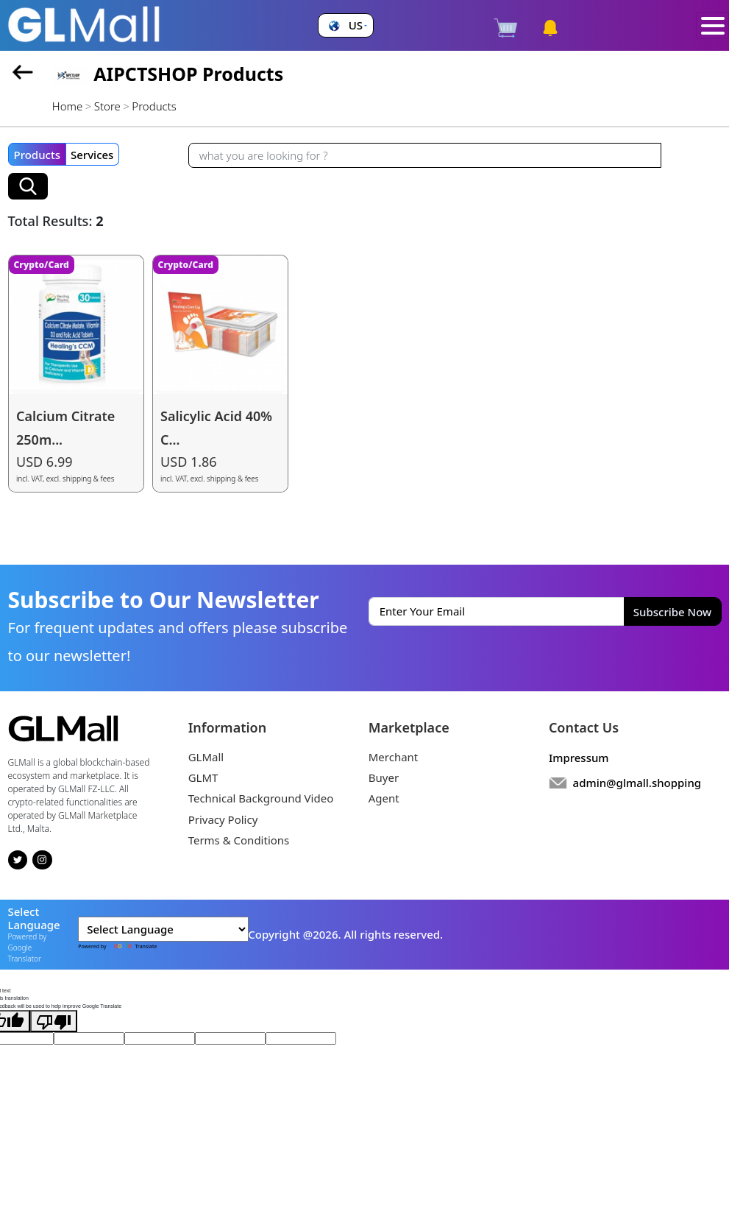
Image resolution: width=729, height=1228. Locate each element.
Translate (132, 946)
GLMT (203, 777)
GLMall (206, 756)
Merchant (394, 756)
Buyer (384, 777)
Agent (384, 798)
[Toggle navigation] (712, 26)
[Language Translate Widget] (163, 929)
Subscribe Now (672, 611)
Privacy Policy (223, 819)
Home (67, 106)
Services (92, 154)
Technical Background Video (261, 798)
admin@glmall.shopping (637, 782)
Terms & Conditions (239, 840)
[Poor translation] (53, 1021)
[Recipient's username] (424, 155)
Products (37, 154)
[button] (346, 25)
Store (107, 106)
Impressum (579, 757)
